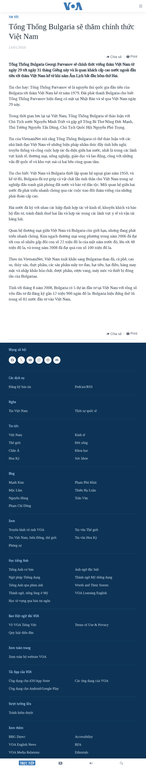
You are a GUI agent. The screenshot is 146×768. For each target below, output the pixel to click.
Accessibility (84, 737)
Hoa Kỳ (14, 458)
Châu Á (14, 450)
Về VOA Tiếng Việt (22, 625)
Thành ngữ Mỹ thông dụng (93, 577)
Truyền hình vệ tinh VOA (26, 530)
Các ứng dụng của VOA (91, 681)
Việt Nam (15, 435)
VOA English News (22, 744)
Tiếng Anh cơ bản (21, 570)
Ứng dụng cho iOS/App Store (29, 681)
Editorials (81, 752)
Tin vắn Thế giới (86, 530)
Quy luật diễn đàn (21, 633)
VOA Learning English (91, 593)
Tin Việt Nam (18, 411)
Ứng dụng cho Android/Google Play (34, 688)
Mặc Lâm (15, 490)
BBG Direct (17, 737)
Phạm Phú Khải (86, 482)
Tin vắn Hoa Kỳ (86, 538)
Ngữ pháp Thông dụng (24, 577)
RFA (78, 744)
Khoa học (81, 450)
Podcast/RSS (84, 387)
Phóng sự (15, 545)
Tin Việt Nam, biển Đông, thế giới (32, 538)
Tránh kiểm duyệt (21, 713)
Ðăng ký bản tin (20, 387)
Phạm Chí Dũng (20, 506)
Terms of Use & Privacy (92, 625)
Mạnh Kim (16, 482)
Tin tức (14, 17)
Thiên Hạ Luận (85, 490)
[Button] (114, 56)
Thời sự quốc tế (86, 411)
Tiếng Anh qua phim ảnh (26, 585)
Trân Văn (81, 498)
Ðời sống (81, 443)
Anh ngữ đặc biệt (87, 570)
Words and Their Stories (92, 585)
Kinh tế (80, 435)
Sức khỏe (81, 458)
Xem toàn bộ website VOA (27, 657)
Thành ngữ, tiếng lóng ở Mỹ (28, 593)
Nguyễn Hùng (18, 498)
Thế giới (15, 443)
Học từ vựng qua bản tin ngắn (29, 601)
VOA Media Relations (24, 752)
